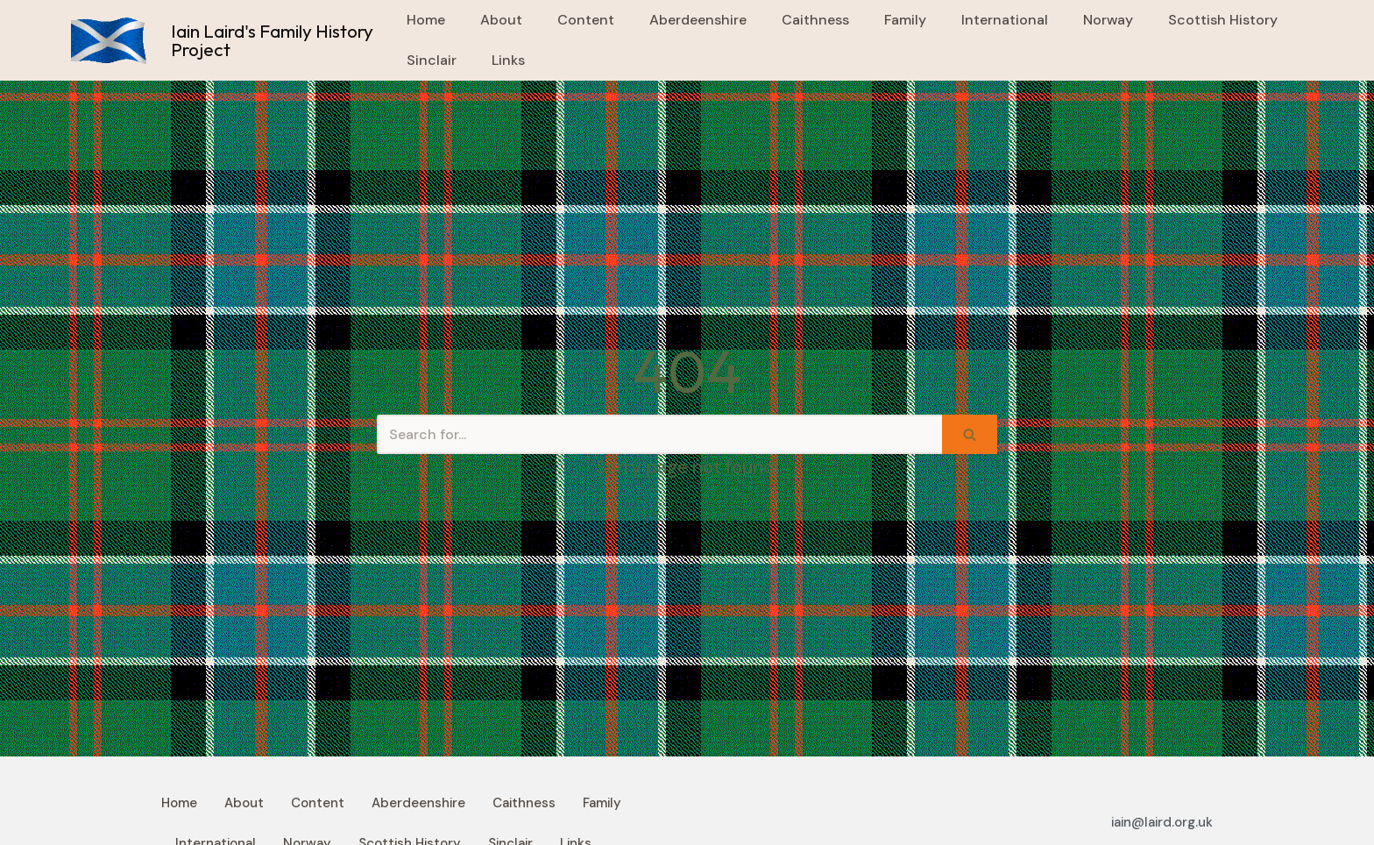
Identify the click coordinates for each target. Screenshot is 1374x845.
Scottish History (1223, 20)
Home (426, 20)
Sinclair (432, 60)
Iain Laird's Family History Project (272, 39)
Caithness (815, 20)
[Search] (659, 434)
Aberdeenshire (698, 20)
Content (585, 20)
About (501, 20)
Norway (1108, 20)
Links (508, 60)
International (1004, 20)
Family (905, 20)
